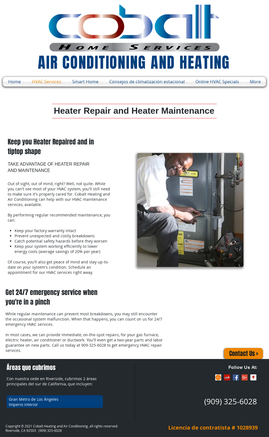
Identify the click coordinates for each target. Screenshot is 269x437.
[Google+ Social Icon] (245, 377)
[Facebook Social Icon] (236, 377)
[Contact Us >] (243, 353)
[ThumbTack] (218, 377)
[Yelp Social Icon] (227, 377)
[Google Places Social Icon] (253, 377)
